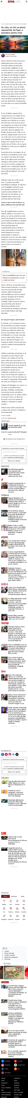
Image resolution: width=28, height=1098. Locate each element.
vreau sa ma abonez (14, 461)
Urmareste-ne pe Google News (14, 439)
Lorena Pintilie (11, 54)
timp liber (17, 1090)
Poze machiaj (9, 953)
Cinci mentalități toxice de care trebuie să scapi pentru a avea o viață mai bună (13, 278)
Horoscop (5, 892)
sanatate (16, 1085)
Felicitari (7, 959)
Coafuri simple (9, 955)
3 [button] (14, 980)
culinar (16, 1087)
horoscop (17, 1078)
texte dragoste (6, 1094)
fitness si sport (6, 1092)
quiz (2, 1090)
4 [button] (16, 980)
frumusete (4, 1083)
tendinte (16, 1083)
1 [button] (12, 980)
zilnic (3, 1080)
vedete (3, 1078)
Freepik (8, 415)
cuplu (3, 1085)
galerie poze (18, 1094)
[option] (14, 972)
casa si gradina (6, 1087)
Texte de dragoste (11, 957)
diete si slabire (18, 1092)
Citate (6, 951)
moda (15, 1080)
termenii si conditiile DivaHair (15, 457)
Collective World (12, 418)
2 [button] (13, 980)
